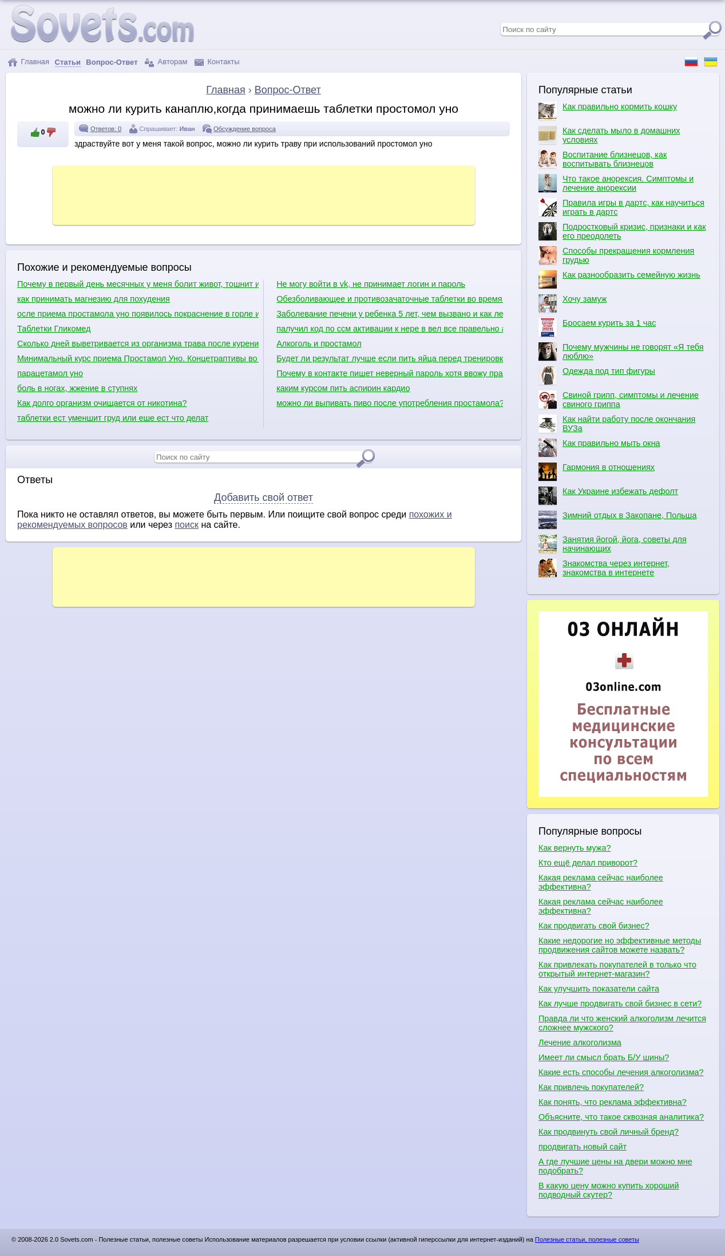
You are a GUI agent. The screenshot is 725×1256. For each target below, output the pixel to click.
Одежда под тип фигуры (596, 375)
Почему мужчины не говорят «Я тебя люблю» (620, 351)
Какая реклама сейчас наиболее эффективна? (600, 882)
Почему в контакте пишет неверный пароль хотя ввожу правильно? (389, 373)
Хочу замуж (572, 303)
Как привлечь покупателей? (591, 1087)
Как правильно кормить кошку (607, 111)
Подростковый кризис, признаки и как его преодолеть (622, 231)
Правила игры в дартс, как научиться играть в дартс (621, 207)
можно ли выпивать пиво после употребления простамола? (389, 403)
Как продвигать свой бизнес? (593, 925)
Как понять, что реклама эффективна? (612, 1102)
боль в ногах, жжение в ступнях (77, 388)
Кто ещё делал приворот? (587, 862)
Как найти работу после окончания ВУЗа (616, 423)
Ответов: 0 (105, 128)
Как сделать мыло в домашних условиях (609, 135)
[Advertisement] (264, 194)
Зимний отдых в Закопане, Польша (617, 520)
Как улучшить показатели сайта (598, 988)
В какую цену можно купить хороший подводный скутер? (608, 1190)
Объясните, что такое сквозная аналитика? (621, 1116)
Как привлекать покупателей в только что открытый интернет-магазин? (617, 969)
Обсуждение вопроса (244, 128)
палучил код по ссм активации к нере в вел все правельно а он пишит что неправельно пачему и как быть (389, 328)
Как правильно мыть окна (599, 448)
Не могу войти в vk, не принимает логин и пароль (370, 284)
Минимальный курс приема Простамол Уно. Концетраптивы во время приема (138, 358)
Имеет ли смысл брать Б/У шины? (603, 1057)
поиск (187, 525)
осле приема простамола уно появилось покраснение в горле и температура (138, 313)
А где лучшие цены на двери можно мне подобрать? (615, 1166)
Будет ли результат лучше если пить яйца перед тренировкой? (389, 358)
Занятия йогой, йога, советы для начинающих (612, 544)
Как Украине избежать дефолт (608, 496)
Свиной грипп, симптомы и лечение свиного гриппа (618, 399)
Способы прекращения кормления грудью (616, 255)
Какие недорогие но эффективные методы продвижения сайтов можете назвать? (619, 945)
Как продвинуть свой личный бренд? (608, 1131)
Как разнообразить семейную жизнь (619, 279)
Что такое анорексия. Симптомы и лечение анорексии (616, 183)
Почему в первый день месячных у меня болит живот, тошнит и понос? (138, 284)
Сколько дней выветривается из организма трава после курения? (138, 343)
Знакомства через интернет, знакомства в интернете (603, 568)
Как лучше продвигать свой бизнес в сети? (620, 1003)
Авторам (166, 62)
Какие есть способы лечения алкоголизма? (621, 1072)
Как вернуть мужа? (574, 847)
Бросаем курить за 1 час (597, 327)
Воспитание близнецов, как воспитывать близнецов (602, 159)
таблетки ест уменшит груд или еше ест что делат (112, 417)
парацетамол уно (50, 373)
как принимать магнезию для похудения (93, 298)
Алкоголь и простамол (318, 343)
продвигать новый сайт (582, 1146)
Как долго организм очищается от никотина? (102, 403)
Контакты (217, 62)
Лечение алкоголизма (579, 1042)
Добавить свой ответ (263, 497)
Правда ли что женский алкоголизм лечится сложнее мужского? (622, 1023)
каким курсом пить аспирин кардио (343, 388)
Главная (28, 62)
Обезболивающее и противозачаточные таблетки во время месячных (389, 298)
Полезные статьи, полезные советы (587, 1239)
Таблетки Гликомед (53, 328)
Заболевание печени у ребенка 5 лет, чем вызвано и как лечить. (389, 313)
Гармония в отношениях (596, 472)
